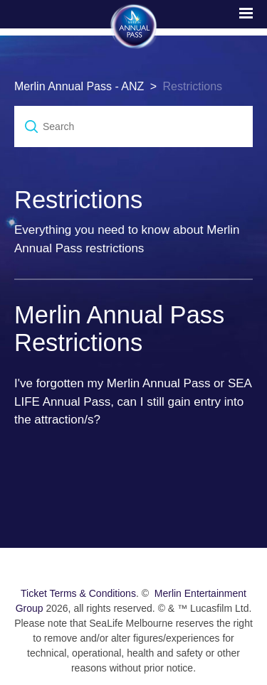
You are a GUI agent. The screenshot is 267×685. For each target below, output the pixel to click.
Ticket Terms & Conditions (78, 593)
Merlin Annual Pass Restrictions (119, 328)
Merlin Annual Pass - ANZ (79, 86)
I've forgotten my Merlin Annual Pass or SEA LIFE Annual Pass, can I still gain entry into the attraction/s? (132, 401)
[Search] (133, 126)
